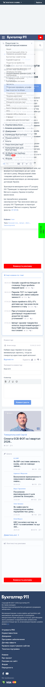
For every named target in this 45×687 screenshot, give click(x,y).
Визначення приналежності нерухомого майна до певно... (27, 478)
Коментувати (22, 401)
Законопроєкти (9, 224)
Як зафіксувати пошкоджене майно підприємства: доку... (24, 508)
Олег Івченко (18, 503)
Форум (5, 663)
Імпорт (21, 222)
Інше (13, 218)
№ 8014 (14, 209)
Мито (27, 222)
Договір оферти (9, 642)
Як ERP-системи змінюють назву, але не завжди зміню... (27, 462)
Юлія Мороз (18, 518)
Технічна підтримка (11, 648)
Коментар (7, 376)
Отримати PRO (8, 629)
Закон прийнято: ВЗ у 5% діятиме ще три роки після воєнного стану (25, 303)
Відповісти (8, 359)
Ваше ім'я (7, 368)
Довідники (6, 635)
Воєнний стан (13, 222)
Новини (5, 654)
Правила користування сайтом (16, 645)
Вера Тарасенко (20, 488)
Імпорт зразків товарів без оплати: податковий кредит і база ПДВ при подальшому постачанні (26, 326)
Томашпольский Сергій (15, 434)
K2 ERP (16, 457)
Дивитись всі (11, 534)
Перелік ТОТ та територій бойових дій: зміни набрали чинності (25, 293)
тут (8, 623)
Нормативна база (9, 632)
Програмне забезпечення (13, 638)
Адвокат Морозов (20, 472)
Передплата (40, 37)
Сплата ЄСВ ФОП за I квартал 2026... (22, 439)
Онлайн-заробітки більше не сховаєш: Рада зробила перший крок (26, 284)
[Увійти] (39, 2)
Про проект (7, 657)
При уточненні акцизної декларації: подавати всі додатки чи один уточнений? (24, 314)
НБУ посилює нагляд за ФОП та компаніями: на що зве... (27, 523)
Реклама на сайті (9, 660)
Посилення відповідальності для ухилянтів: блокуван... (24, 493)
